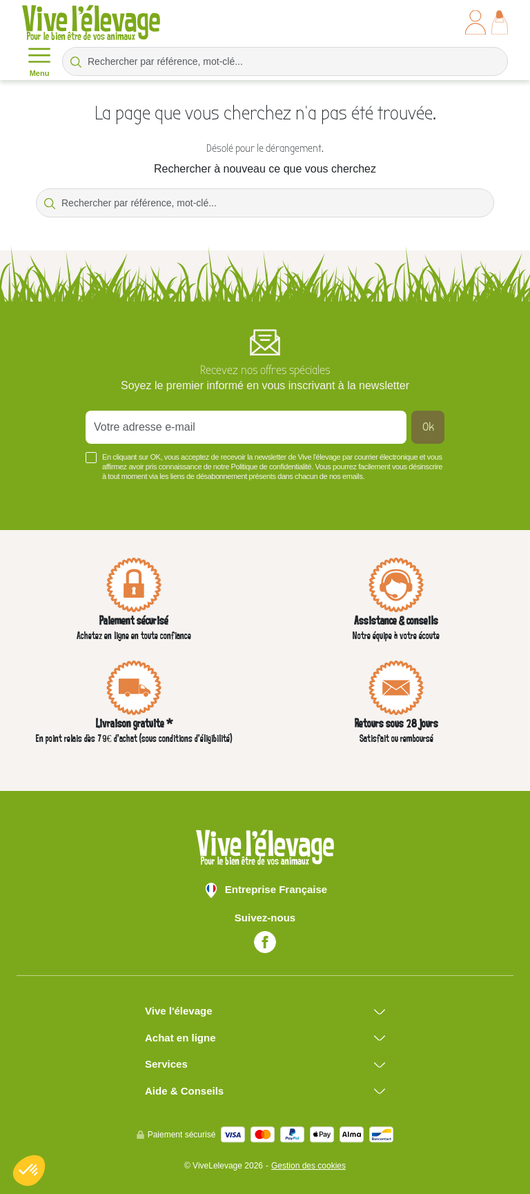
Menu (39, 60)
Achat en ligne (180, 1038)
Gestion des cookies (308, 1166)
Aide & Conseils (184, 1091)
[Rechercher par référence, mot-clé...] (285, 61)
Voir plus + (48, 497)
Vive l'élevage (179, 1011)
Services (166, 1064)
